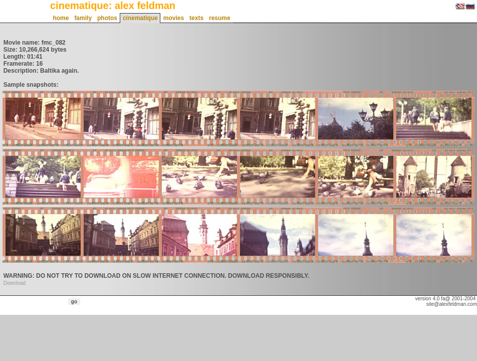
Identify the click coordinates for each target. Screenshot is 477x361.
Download (15, 283)
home (61, 18)
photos (107, 18)
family (83, 18)
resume (219, 18)
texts (196, 18)
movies (173, 18)
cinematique (140, 18)
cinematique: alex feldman (112, 5)
